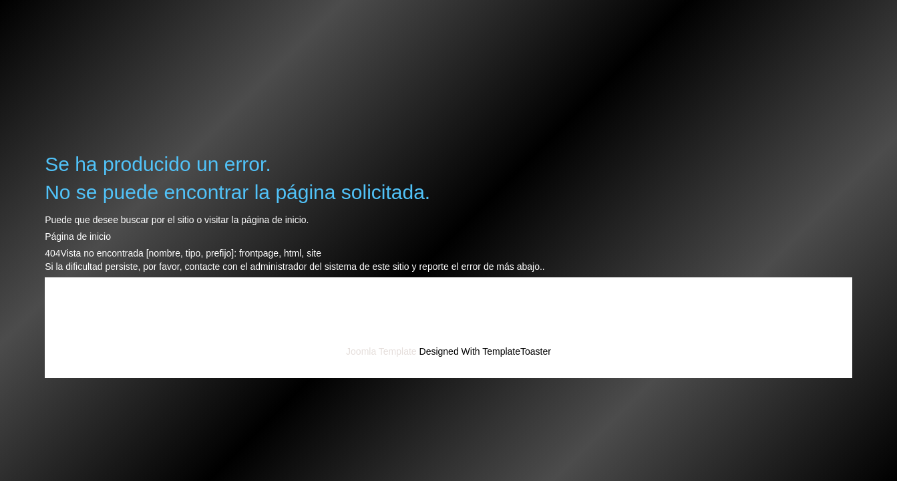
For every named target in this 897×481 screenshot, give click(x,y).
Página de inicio (78, 236)
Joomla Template (381, 351)
